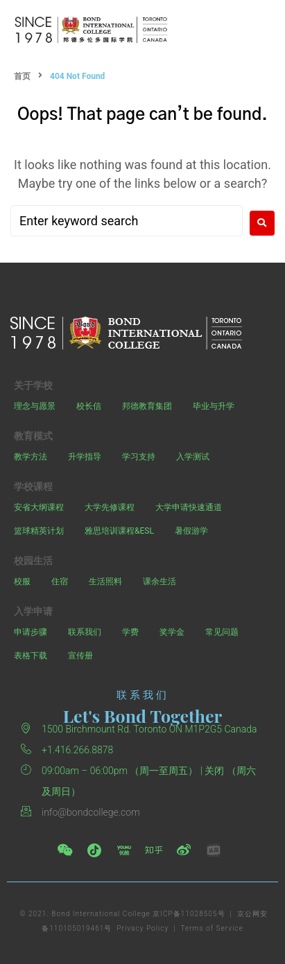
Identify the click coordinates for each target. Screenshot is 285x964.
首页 (22, 76)
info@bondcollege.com (91, 812)
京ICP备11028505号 (189, 914)
